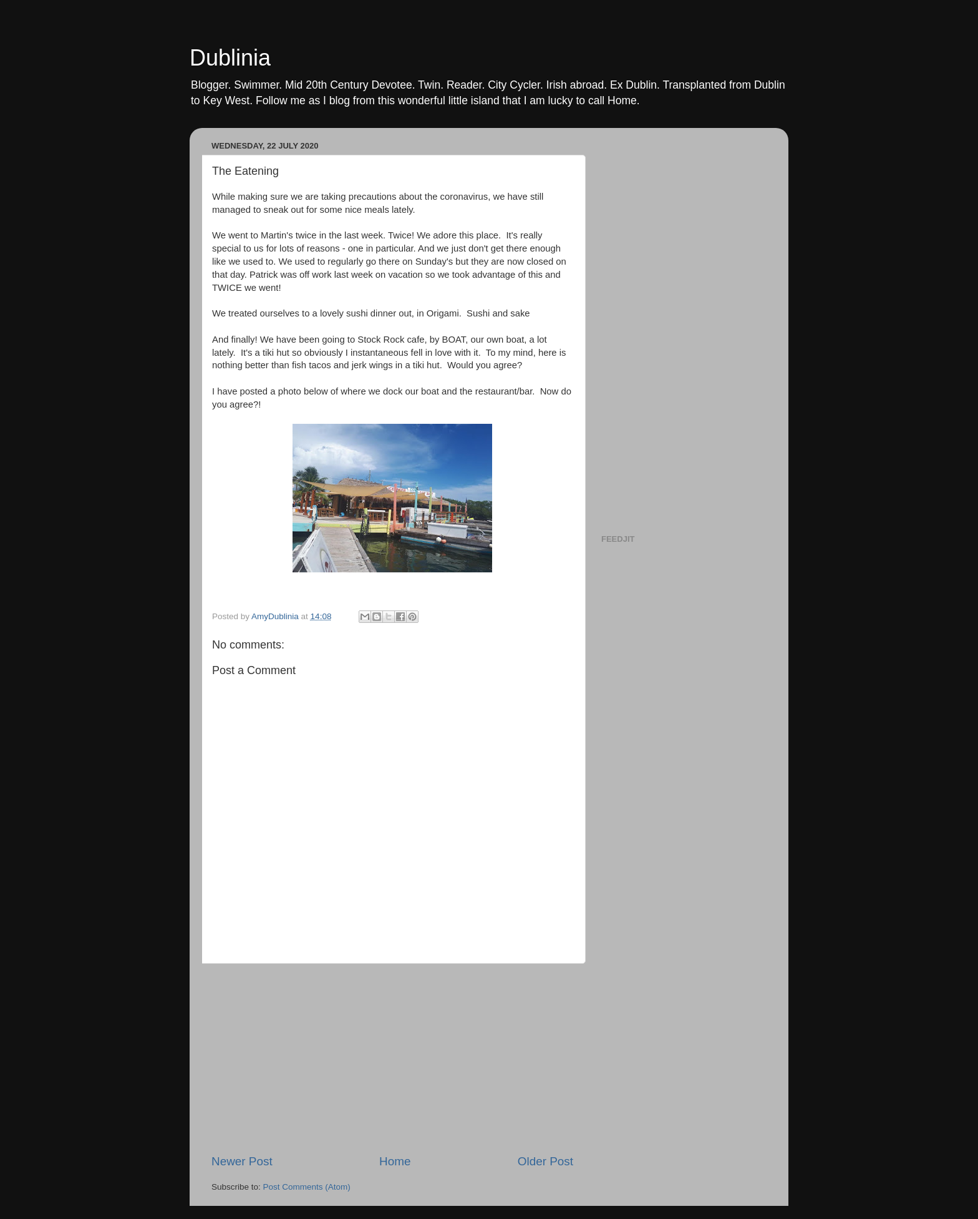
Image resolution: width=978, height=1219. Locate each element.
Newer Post (242, 1161)
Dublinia (230, 58)
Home (394, 1161)
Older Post (545, 1161)
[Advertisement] (392, 1059)
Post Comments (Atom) (307, 1187)
